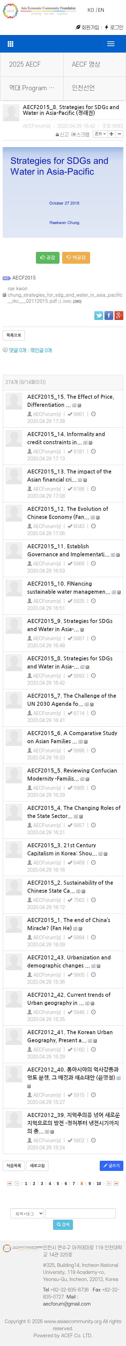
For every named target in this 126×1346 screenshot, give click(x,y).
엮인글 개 (41, 351)
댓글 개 (17, 351)
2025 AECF (25, 64)
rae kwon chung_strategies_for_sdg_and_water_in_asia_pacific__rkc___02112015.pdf (65, 294)
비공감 (76, 257)
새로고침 (37, 1166)
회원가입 (87, 28)
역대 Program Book (35, 88)
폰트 (100, 134)
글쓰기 (111, 1165)
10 (98, 1183)
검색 (63, 1224)
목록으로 (13, 335)
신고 (62, 135)
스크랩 (80, 135)
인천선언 (83, 88)
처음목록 (13, 1166)
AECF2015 (24, 277)
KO (91, 10)
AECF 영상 (86, 64)
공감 (47, 257)
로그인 (113, 28)
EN (101, 10)
